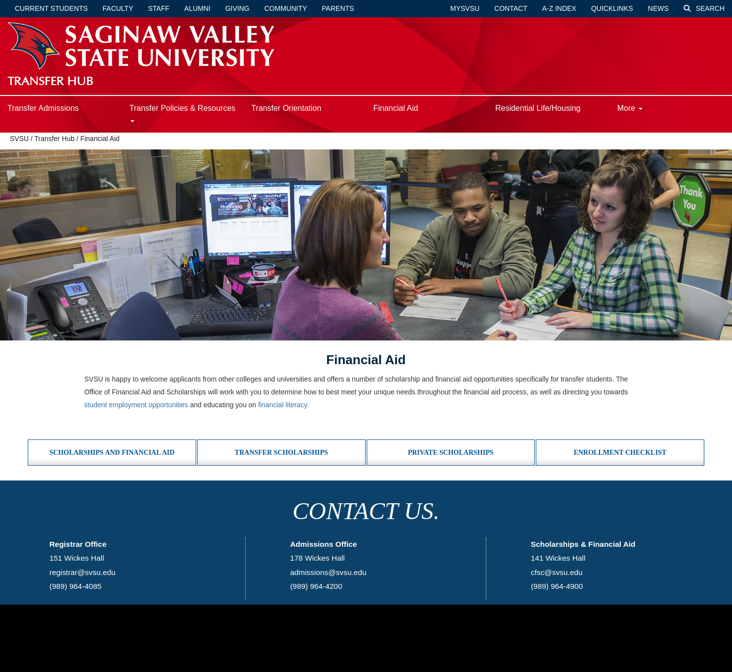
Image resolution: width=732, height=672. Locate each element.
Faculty (118, 8)
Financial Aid (395, 108)
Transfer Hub (55, 139)
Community (285, 8)
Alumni (197, 8)
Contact (510, 8)
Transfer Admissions (43, 108)
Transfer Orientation (286, 108)
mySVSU (464, 8)
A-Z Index (559, 8)
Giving (237, 8)
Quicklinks (612, 8)
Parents (338, 8)
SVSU (19, 139)
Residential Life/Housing (538, 108)
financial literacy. (283, 405)
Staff (159, 8)
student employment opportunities (136, 405)
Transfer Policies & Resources (182, 113)
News (658, 8)
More (630, 108)
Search (704, 8)
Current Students (51, 8)
